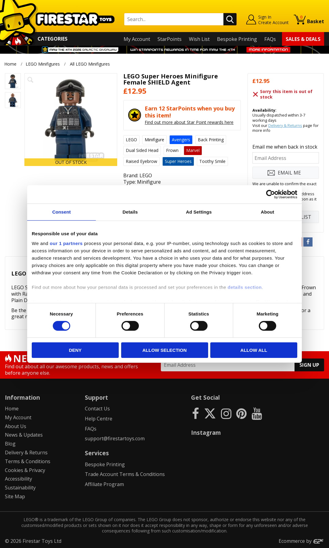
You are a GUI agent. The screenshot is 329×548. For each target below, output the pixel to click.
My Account (137, 39)
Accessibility (18, 478)
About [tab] (267, 212)
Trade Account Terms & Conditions (125, 474)
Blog (10, 443)
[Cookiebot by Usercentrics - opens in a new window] (270, 194)
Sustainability (20, 487)
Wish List (199, 39)
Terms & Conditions (27, 461)
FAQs (270, 39)
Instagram (206, 432)
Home (10, 64)
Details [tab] (130, 212)
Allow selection (165, 350)
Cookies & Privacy (25, 470)
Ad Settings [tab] (199, 212)
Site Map (15, 496)
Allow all (253, 350)
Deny (75, 350)
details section (245, 287)
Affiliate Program (104, 484)
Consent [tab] (61, 212)
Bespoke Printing (237, 39)
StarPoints (169, 39)
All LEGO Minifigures (90, 64)
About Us (15, 426)
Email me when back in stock (284, 146)
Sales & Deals (303, 39)
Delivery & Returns (285, 125)
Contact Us (97, 408)
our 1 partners (66, 243)
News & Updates (24, 434)
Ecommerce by (301, 541)
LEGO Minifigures (43, 64)
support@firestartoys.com (115, 438)
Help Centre (98, 418)
